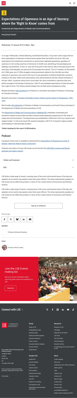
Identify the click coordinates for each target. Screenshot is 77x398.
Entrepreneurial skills (35, 373)
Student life (32, 359)
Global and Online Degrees (36, 335)
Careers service (33, 368)
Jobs (55, 370)
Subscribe (10, 288)
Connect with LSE (12, 309)
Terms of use (58, 384)
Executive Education (34, 338)
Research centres (59, 344)
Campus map (58, 373)
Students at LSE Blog (35, 382)
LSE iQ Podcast (58, 338)
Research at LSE (58, 327)
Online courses (33, 341)
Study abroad (32, 349)
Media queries (58, 368)
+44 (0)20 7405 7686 (8, 363)
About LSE (57, 362)
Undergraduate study (35, 330)
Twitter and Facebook (38, 160)
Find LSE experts (59, 341)
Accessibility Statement (61, 390)
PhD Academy (33, 370)
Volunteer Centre (33, 376)
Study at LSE (32, 327)
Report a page (58, 379)
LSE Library (32, 365)
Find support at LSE (34, 384)
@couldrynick (17, 105)
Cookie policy (58, 382)
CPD (38, 167)
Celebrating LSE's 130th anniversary (64, 365)
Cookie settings (58, 359)
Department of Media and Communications (20, 113)
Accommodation (33, 362)
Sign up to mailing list (38, 206)
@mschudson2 (21, 91)
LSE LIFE (31, 379)
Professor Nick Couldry (15, 248)
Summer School (33, 347)
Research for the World (60, 333)
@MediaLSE (41, 113)
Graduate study (33, 333)
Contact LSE (57, 376)
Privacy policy (58, 387)
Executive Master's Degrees (37, 344)
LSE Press (57, 335)
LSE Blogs (57, 330)
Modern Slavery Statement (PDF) (63, 393)
